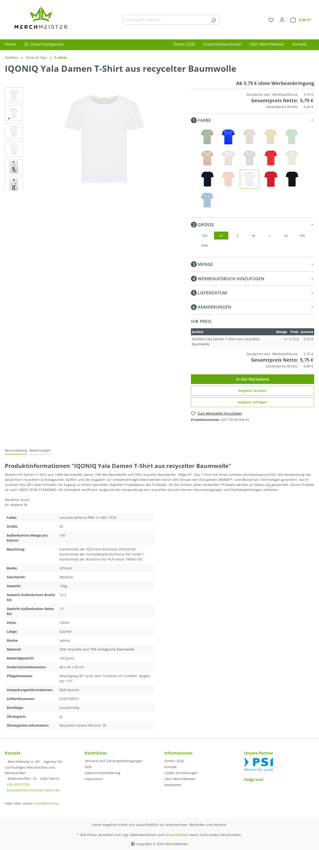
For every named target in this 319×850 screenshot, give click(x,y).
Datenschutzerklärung (102, 773)
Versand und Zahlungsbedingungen (114, 761)
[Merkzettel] (271, 19)
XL (286, 235)
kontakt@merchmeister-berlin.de (33, 790)
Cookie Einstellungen (181, 773)
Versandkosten (177, 834)
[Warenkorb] (301, 19)
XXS (205, 235)
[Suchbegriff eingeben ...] (165, 20)
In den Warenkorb (252, 379)
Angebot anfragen (252, 402)
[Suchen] (213, 20)
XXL (302, 235)
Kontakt (170, 767)
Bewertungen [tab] (40, 450)
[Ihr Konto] (282, 19)
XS (221, 235)
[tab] (16, 451)
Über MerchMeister (180, 779)
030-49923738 (18, 784)
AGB (88, 767)
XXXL (204, 245)
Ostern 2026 (174, 761)
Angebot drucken (252, 390)
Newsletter (173, 785)
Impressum (94, 779)
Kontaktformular (46, 803)
